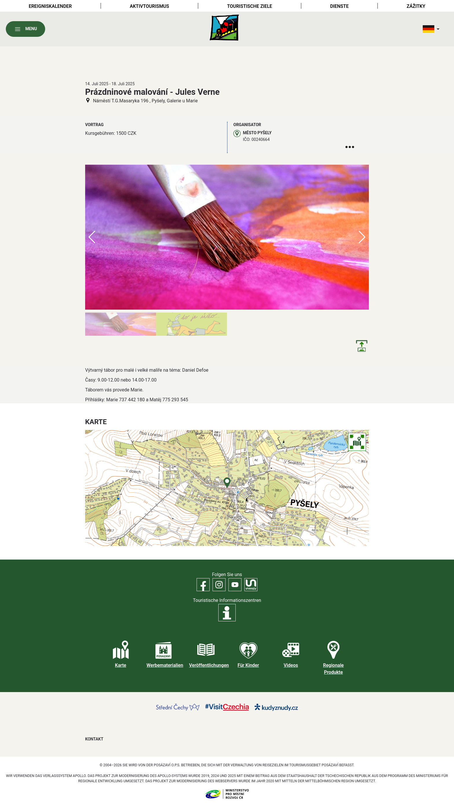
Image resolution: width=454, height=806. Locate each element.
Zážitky (416, 6)
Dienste (339, 6)
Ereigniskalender (50, 6)
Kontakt (94, 739)
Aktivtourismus (149, 6)
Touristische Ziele (249, 6)
